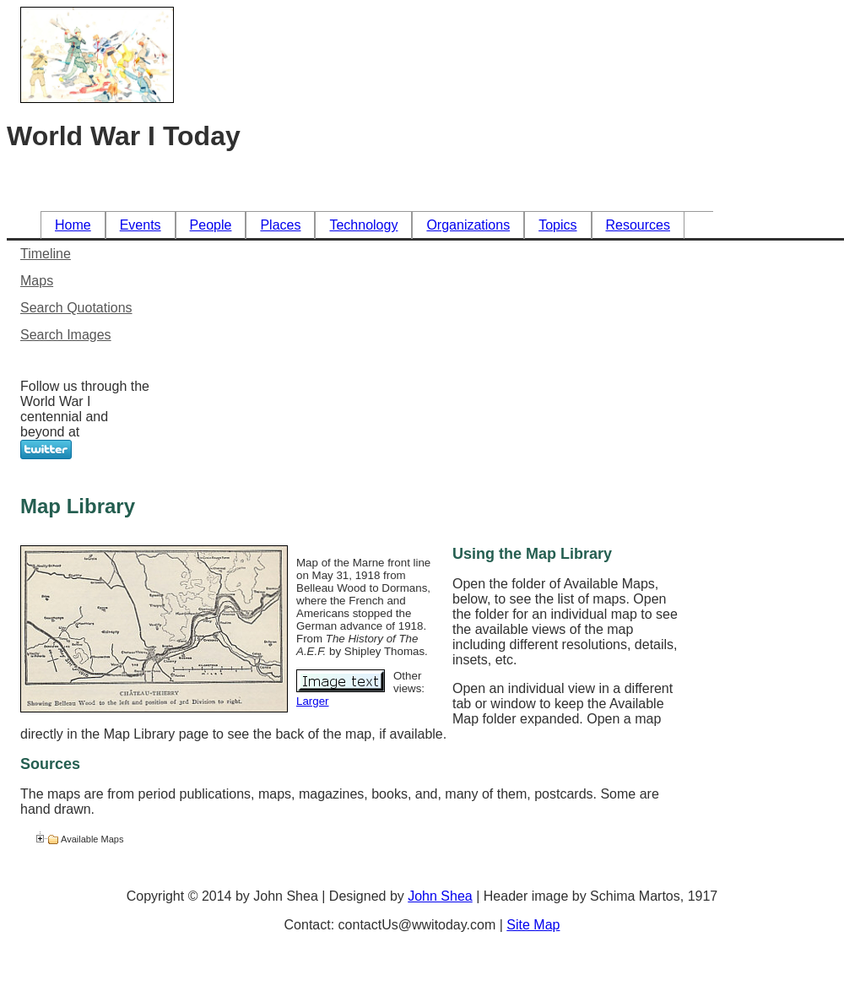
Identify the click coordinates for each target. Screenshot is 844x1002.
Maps (36, 281)
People (211, 225)
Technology (363, 225)
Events (140, 225)
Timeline (45, 253)
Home (73, 225)
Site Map (533, 925)
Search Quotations (76, 308)
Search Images (65, 335)
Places (280, 225)
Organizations (468, 225)
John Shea (440, 896)
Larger (312, 701)
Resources (638, 225)
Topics (557, 225)
